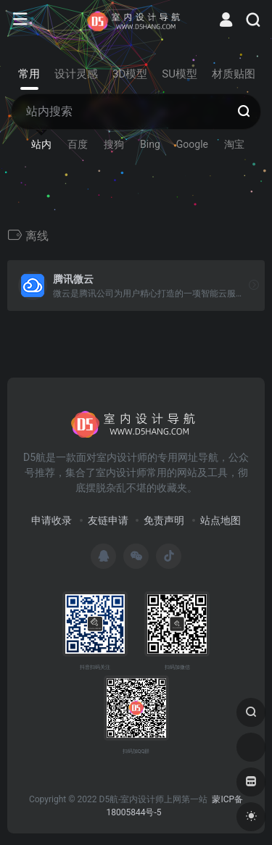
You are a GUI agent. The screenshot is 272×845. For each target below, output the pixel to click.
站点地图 (220, 520)
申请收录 (51, 520)
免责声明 (164, 520)
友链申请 (108, 520)
